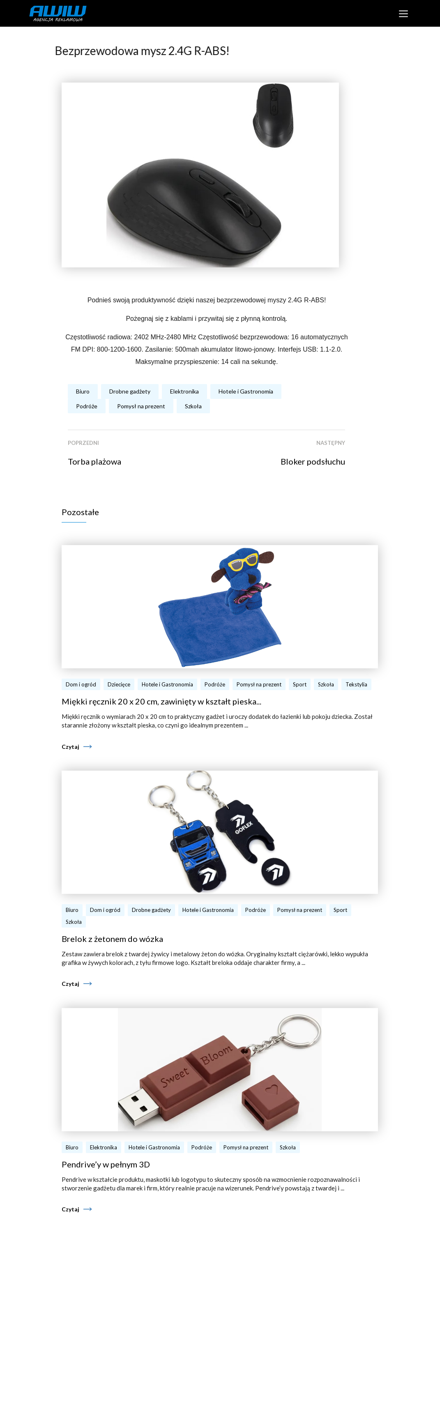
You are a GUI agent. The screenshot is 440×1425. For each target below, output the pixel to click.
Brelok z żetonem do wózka (112, 939)
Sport (299, 684)
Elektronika (184, 391)
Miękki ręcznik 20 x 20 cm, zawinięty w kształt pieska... (161, 701)
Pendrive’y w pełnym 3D (106, 1164)
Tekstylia (356, 684)
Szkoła (193, 406)
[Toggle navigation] (403, 13)
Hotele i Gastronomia (246, 391)
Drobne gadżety (129, 391)
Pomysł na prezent (141, 406)
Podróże (86, 406)
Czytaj (70, 746)
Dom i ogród (81, 684)
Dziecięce (119, 684)
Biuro (83, 391)
